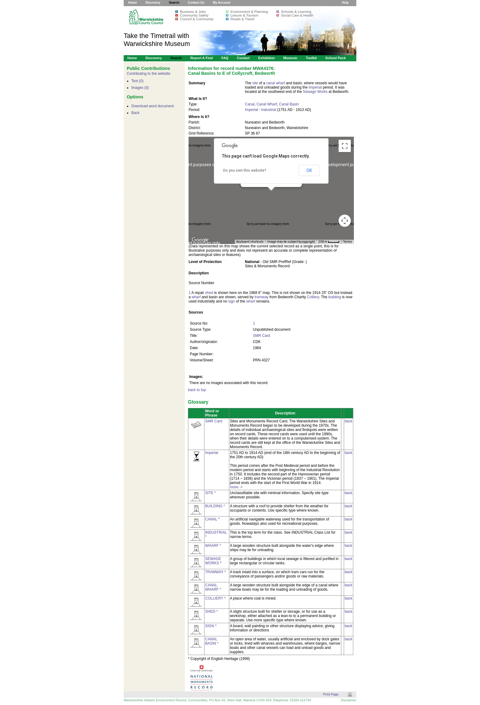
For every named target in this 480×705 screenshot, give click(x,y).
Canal (249, 104)
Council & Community (197, 19)
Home (132, 2)
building (334, 297)
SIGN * (210, 626)
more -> (236, 487)
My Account (221, 2)
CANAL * (212, 519)
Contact (243, 58)
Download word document (152, 106)
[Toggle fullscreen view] (345, 146)
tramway (261, 297)
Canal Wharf (267, 104)
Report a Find (201, 58)
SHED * (211, 611)
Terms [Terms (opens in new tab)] (347, 241)
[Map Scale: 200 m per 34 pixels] (329, 242)
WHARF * (213, 545)
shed (209, 293)
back (348, 421)
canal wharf (275, 83)
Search (174, 2)
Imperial (315, 87)
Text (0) (137, 81)
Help (345, 2)
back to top (197, 390)
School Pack (335, 58)
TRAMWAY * (215, 572)
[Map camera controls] (345, 221)
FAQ (224, 58)
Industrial (268, 110)
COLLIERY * (215, 598)
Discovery (152, 2)
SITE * (210, 493)
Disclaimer (348, 700)
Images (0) (140, 88)
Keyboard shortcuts (250, 241)
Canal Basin (289, 104)
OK (309, 170)
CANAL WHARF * (213, 587)
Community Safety (194, 15)
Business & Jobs (193, 11)
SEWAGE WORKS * (213, 561)
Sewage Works (315, 92)
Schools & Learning (296, 11)
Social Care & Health (297, 15)
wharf (196, 297)
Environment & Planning (249, 11)
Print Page (331, 694)
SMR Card (261, 335)
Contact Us (196, 2)
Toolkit (311, 58)
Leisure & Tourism (244, 15)
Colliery (313, 297)
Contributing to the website (148, 73)
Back (135, 113)
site (255, 83)
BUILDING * (215, 506)
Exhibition (266, 58)
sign (231, 301)
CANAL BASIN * (212, 641)
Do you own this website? (244, 170)
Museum (290, 58)
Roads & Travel (242, 19)
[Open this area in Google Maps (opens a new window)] (200, 240)
